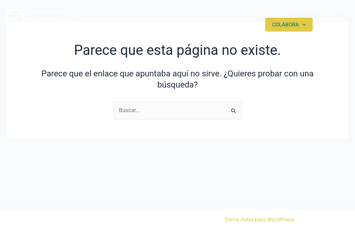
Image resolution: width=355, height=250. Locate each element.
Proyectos (185, 25)
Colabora (285, 25)
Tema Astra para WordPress (259, 219)
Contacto (341, 8)
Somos (141, 25)
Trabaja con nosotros (302, 8)
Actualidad (235, 25)
